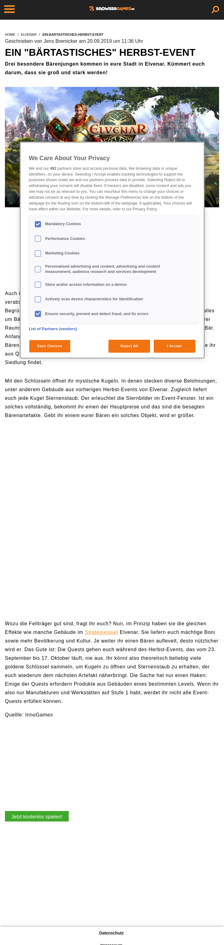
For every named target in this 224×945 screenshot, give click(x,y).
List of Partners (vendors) (53, 329)
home (10, 34)
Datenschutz (111, 933)
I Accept (174, 346)
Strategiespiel (101, 632)
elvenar (29, 34)
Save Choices (49, 346)
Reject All (129, 346)
